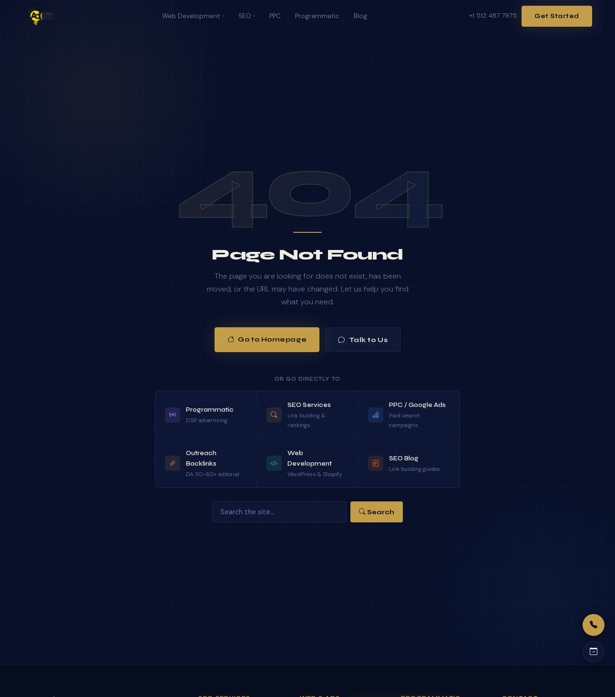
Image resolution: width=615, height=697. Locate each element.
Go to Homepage (267, 339)
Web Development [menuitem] (193, 16)
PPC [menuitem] (275, 16)
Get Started (556, 16)
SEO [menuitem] (246, 16)
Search (376, 512)
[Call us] (594, 625)
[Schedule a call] (594, 652)
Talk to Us (363, 340)
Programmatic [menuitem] (317, 16)
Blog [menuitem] (360, 16)
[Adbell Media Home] (41, 16)
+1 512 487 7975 (493, 15)
